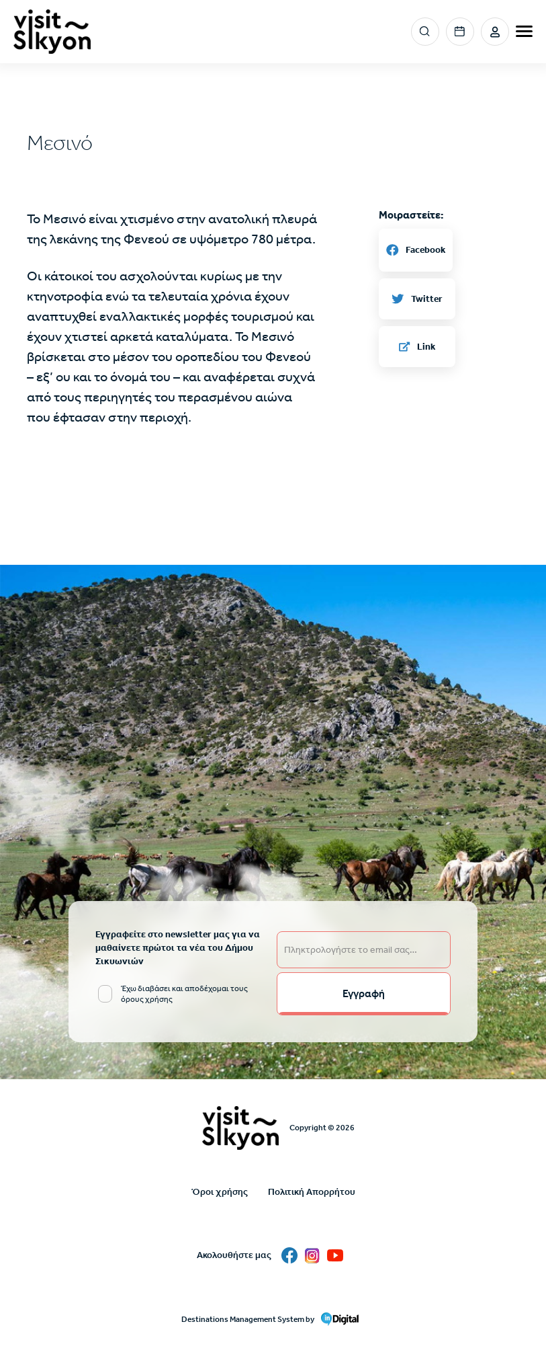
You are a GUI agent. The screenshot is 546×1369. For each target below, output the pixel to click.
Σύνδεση (495, 31)
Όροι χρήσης (219, 1192)
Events (460, 31)
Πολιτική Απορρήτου (311, 1192)
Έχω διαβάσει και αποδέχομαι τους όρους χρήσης (184, 994)
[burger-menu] (524, 31)
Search (425, 32)
